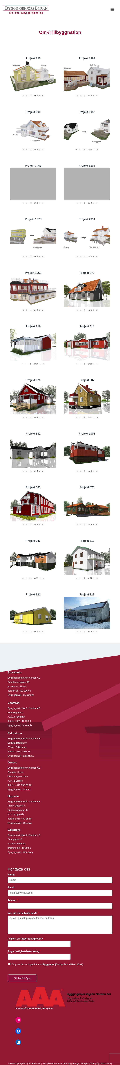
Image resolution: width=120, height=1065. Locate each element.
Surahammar (34, 1063)
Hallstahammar (55, 1063)
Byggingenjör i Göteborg (20, 852)
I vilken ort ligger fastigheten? (26, 938)
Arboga (75, 1063)
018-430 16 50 (24, 818)
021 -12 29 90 (24, 721)
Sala (44, 1063)
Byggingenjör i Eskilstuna (21, 756)
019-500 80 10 (24, 785)
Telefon (13, 900)
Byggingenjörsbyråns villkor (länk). (63, 964)
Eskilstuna (106, 1063)
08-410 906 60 (23, 690)
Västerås (12, 1063)
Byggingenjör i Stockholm (21, 695)
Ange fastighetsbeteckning (24, 951)
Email (12, 887)
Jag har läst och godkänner (48, 964)
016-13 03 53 (23, 751)
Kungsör (85, 1063)
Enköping (94, 1063)
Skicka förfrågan (22, 978)
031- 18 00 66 (24, 848)
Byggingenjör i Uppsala (20, 823)
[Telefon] (60, 906)
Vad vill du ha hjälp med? (23, 913)
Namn (12, 874)
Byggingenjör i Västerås (20, 725)
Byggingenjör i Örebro (19, 789)
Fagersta (22, 1063)
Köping (67, 1063)
